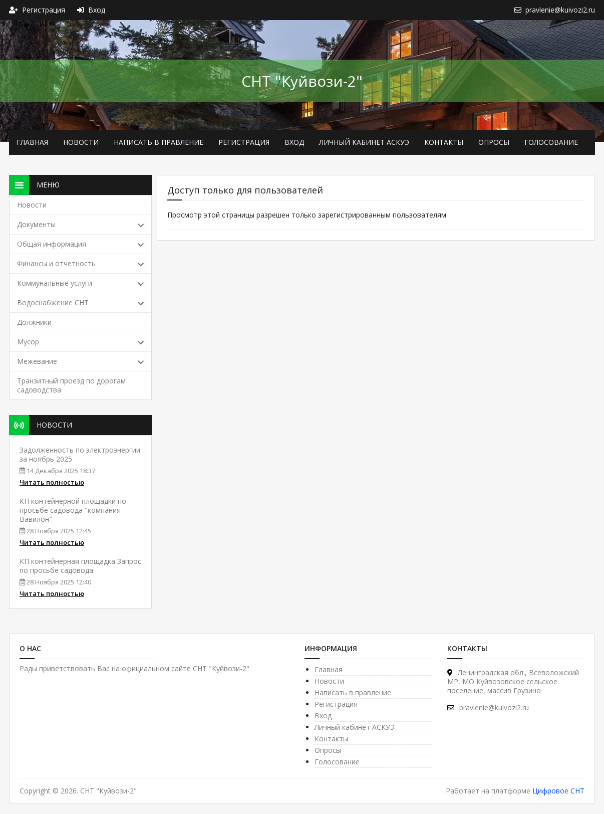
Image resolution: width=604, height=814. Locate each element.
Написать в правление (158, 142)
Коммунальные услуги (80, 283)
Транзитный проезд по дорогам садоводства (71, 385)
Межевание (80, 361)
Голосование (551, 142)
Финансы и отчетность (80, 263)
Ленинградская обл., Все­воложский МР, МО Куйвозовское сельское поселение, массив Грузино (513, 681)
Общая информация (80, 244)
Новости (81, 142)
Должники (34, 322)
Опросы (493, 142)
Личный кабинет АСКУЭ (364, 142)
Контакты (443, 142)
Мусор (80, 341)
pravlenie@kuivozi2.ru (488, 707)
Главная (32, 142)
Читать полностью (52, 482)
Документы (80, 224)
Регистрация (243, 142)
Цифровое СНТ (558, 790)
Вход (294, 142)
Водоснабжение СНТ (80, 302)
